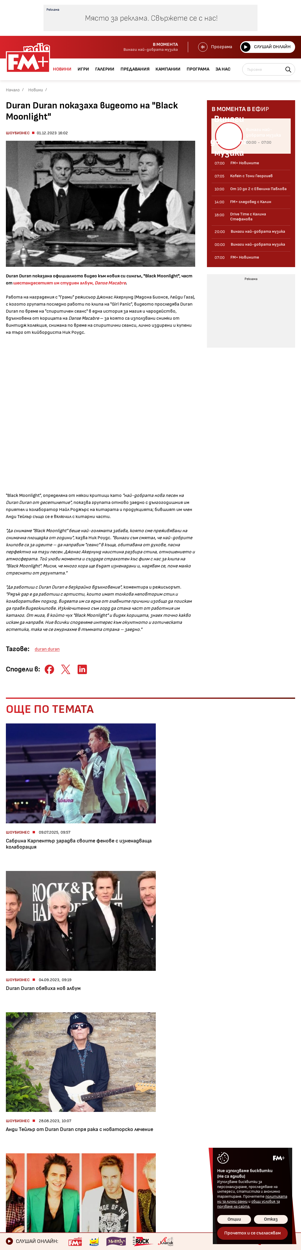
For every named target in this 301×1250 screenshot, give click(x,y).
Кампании (19, 1174)
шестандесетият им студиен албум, (69, 283)
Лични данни (148, 1164)
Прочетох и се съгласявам (252, 1233)
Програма (215, 47)
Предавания (22, 1164)
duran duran (47, 649)
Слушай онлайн (265, 47)
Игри (12, 1144)
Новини (35, 90)
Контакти (146, 1144)
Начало (13, 90)
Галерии (16, 1154)
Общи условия (151, 1154)
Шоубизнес (18, 132)
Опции (234, 1219)
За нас (14, 1194)
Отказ (271, 1219)
